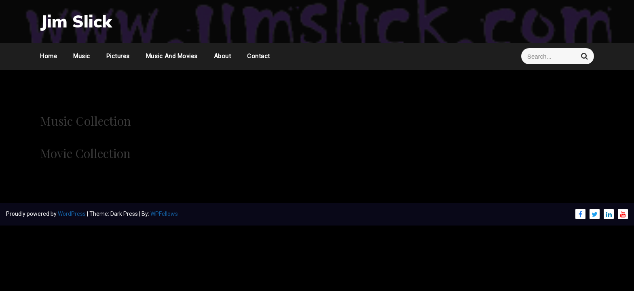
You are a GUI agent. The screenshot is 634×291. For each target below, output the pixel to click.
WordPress (72, 214)
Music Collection (85, 121)
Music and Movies (172, 56)
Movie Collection (85, 153)
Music (81, 56)
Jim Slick (76, 21)
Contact (258, 56)
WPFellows (164, 214)
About (222, 56)
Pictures (118, 56)
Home (48, 56)
